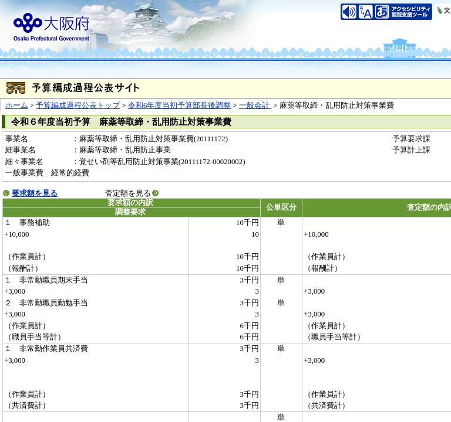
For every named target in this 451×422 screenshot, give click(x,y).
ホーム (16, 105)
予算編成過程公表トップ (78, 105)
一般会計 (255, 105)
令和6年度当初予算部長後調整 (179, 105)
